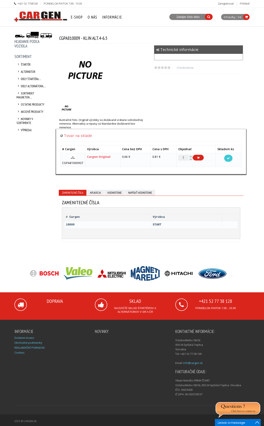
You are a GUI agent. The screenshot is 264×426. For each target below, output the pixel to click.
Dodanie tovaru (24, 338)
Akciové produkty (29, 112)
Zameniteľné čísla (72, 193)
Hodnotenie (114, 193)
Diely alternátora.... (31, 86)
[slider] (162, 67)
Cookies (19, 352)
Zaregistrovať (226, 3)
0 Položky (230, 17)
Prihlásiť (245, 3)
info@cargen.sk (193, 363)
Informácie (112, 17)
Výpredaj (24, 130)
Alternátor (25, 72)
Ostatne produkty (30, 104)
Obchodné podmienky (28, 343)
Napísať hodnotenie (140, 193)
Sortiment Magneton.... (25, 95)
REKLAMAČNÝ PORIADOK (29, 347)
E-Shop (77, 17)
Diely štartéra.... (28, 79)
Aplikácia (95, 193)
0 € (239, 17)
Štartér (23, 64)
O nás (92, 17)
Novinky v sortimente (24, 121)
